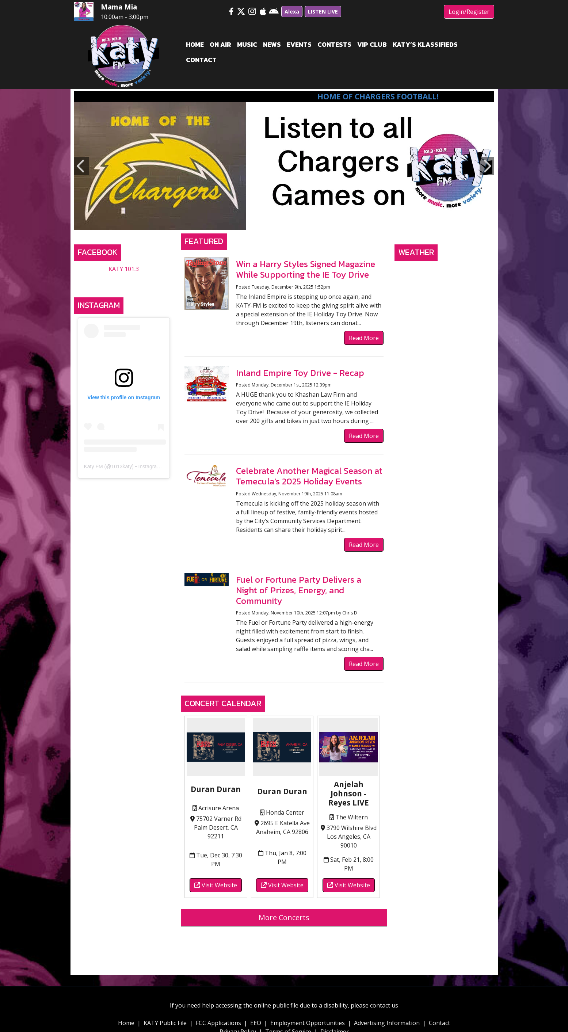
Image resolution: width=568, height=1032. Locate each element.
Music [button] (247, 44)
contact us (384, 1005)
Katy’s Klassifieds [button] (425, 44)
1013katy (121, 466)
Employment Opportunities (307, 1023)
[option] (284, 166)
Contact (439, 1023)
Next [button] (487, 166)
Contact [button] (201, 60)
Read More (364, 338)
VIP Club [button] (372, 44)
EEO (255, 1023)
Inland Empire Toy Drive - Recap (300, 372)
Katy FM (93, 466)
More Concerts (284, 917)
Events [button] (299, 44)
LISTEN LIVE (323, 11)
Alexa (292, 11)
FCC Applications (218, 1023)
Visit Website (215, 885)
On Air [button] (220, 44)
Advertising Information (387, 1023)
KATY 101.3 (123, 269)
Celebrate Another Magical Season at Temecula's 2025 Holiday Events (309, 476)
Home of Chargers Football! (390, 96)
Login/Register (469, 12)
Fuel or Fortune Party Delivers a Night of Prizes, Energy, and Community (298, 590)
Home (126, 1023)
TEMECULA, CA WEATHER (444, 291)
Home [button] (195, 44)
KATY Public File (165, 1023)
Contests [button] (334, 44)
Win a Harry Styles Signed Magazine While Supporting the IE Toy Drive (305, 269)
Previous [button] (81, 166)
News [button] (272, 44)
